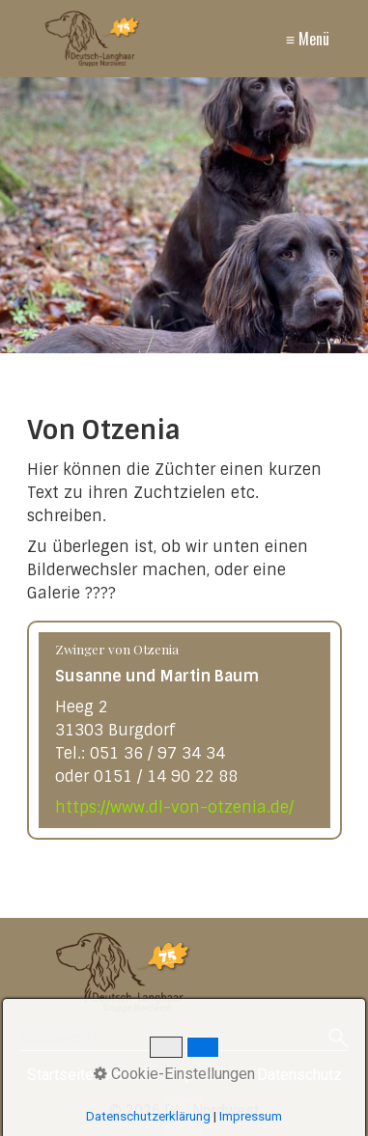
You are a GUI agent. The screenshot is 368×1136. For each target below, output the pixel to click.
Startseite (60, 1075)
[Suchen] (338, 1039)
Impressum (206, 1075)
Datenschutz (299, 1075)
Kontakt (130, 1075)
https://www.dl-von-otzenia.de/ (174, 807)
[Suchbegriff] (184, 1040)
